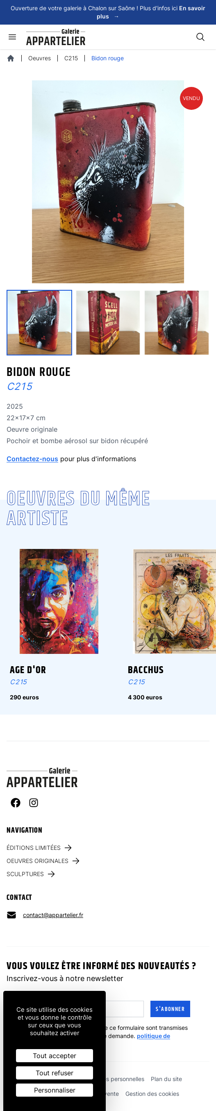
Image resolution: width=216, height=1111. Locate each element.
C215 (71, 58)
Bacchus (146, 670)
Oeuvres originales (44, 861)
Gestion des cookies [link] (152, 1093)
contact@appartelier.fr (53, 914)
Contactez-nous (32, 459)
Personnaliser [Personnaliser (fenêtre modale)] (54, 1090)
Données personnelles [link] (115, 1078)
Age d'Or (28, 670)
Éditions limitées (40, 848)
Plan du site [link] (166, 1078)
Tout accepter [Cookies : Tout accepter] (54, 1056)
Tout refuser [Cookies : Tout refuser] (54, 1073)
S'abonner (170, 1009)
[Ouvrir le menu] (12, 37)
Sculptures (31, 874)
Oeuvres (39, 58)
